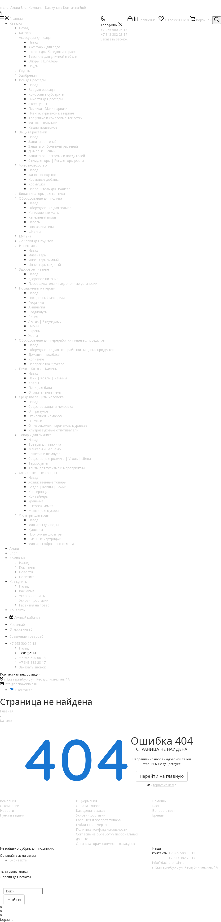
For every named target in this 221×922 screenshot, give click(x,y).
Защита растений (42, 141)
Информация (86, 801)
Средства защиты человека (50, 406)
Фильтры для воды (43, 524)
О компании (9, 805)
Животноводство (42, 174)
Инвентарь (37, 255)
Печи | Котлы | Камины (47, 378)
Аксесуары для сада (44, 47)
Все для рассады (41, 89)
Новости (7, 810)
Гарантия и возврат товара (98, 820)
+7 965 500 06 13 (32, 657)
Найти (14, 899)
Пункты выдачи (12, 815)
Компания (27, 567)
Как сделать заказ (90, 810)
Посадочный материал (46, 297)
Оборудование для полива (49, 208)
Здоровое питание (43, 279)
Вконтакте (20, 690)
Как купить (27, 591)
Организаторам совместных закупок (105, 843)
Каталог (25, 33)
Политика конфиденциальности (101, 829)
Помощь (159, 801)
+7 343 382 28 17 (32, 662)
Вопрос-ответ (163, 810)
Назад (24, 28)
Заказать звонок (32, 667)
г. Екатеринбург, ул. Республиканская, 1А (37, 679)
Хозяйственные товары (47, 482)
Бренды (158, 815)
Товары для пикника (44, 444)
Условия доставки (90, 815)
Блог (156, 805)
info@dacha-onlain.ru (21, 684)
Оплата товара (88, 805)
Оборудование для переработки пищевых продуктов (71, 349)
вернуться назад (164, 785)
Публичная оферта (91, 824)
